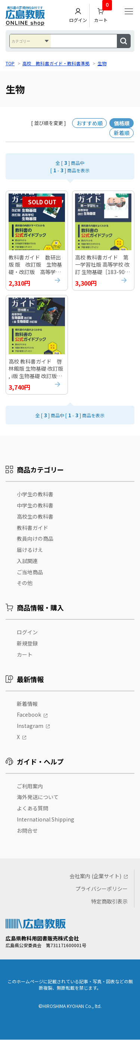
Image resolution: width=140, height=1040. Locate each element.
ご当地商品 (30, 572)
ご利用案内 (30, 786)
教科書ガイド (32, 528)
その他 (24, 583)
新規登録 (27, 644)
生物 (101, 63)
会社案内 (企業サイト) (95, 876)
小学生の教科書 (35, 495)
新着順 (122, 132)
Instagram (30, 726)
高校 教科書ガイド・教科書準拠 (56, 63)
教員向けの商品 (35, 539)
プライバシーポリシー (101, 889)
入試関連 (27, 561)
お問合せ (27, 831)
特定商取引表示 (109, 901)
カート (103, 13)
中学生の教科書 (35, 505)
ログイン (78, 15)
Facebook (29, 715)
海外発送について (38, 797)
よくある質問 (32, 809)
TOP (10, 63)
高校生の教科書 (35, 517)
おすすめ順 (90, 123)
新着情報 (27, 704)
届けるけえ (30, 550)
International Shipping (45, 820)
